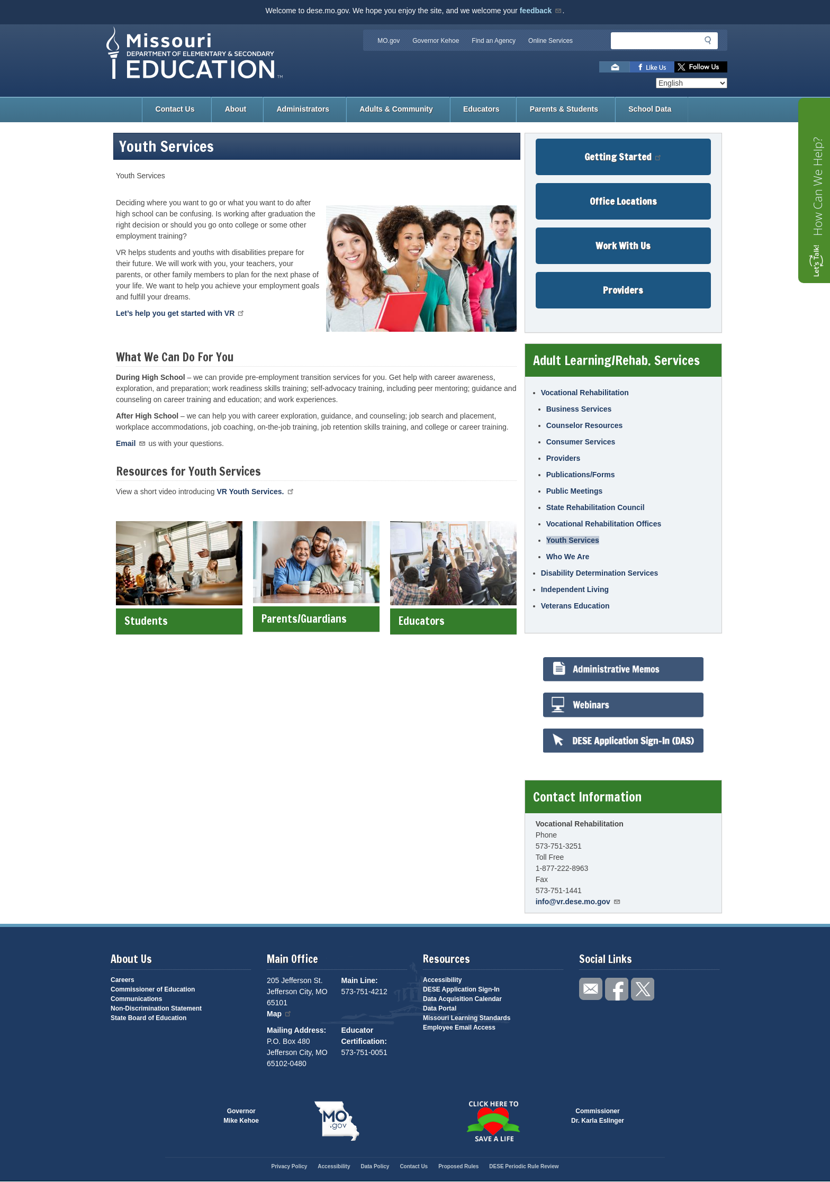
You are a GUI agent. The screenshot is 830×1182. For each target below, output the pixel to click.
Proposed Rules (458, 1166)
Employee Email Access (459, 1027)
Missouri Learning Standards (466, 1018)
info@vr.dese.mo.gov (578, 901)
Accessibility (442, 980)
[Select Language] (691, 83)
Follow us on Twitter (700, 66)
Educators (481, 109)
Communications (136, 999)
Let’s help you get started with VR (180, 313)
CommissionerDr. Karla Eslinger (597, 1115)
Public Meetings (574, 491)
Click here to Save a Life (493, 1121)
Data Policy (374, 1166)
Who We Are (568, 556)
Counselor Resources (584, 425)
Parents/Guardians (316, 618)
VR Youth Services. (255, 491)
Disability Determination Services (599, 573)
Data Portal (439, 1008)
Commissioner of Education (153, 989)
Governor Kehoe (435, 40)
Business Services (579, 409)
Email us (614, 66)
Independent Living (575, 589)
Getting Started (623, 156)
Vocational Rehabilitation (585, 392)
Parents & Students (564, 109)
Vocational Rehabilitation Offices (604, 524)
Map (279, 1014)
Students (178, 621)
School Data (649, 109)
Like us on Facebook (652, 66)
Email (131, 443)
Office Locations (623, 201)
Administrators (302, 109)
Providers (623, 290)
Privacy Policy (289, 1166)
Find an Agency (494, 40)
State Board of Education (148, 1018)
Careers (122, 980)
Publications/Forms (580, 474)
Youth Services (572, 540)
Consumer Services (581, 442)
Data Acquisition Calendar (462, 999)
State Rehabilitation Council (595, 507)
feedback (541, 10)
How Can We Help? (817, 186)
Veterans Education (575, 606)
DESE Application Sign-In (461, 989)
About (235, 109)
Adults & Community (395, 109)
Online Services (550, 40)
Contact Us (175, 109)
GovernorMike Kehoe (241, 1115)
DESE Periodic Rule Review (523, 1166)
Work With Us (623, 245)
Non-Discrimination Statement (156, 1008)
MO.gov (388, 40)
